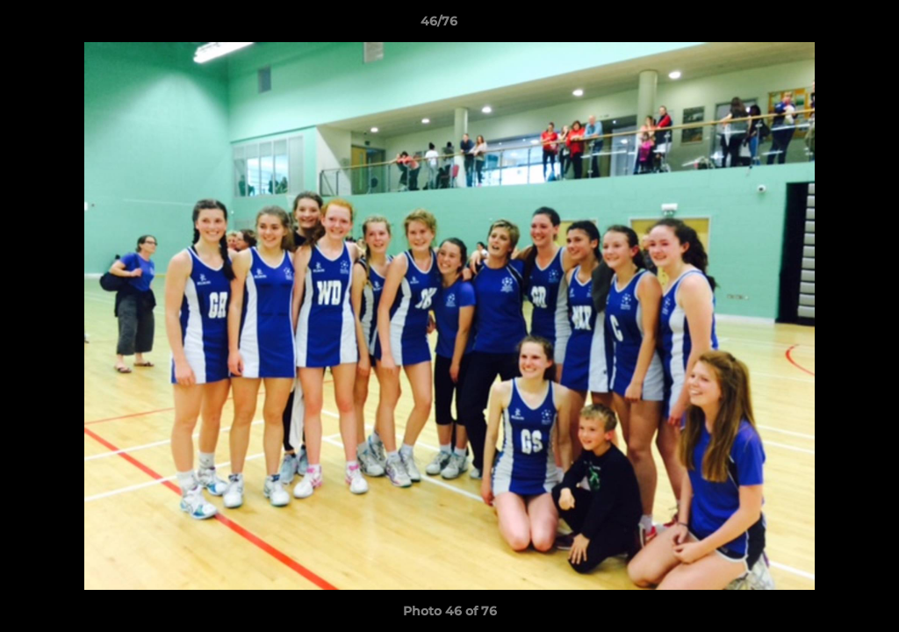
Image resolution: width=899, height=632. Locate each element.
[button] (825, 25)
